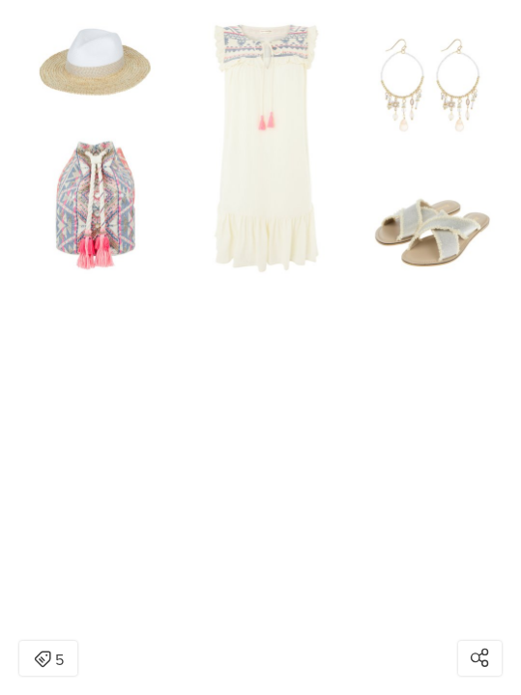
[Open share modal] (480, 658)
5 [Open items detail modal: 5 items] (49, 660)
